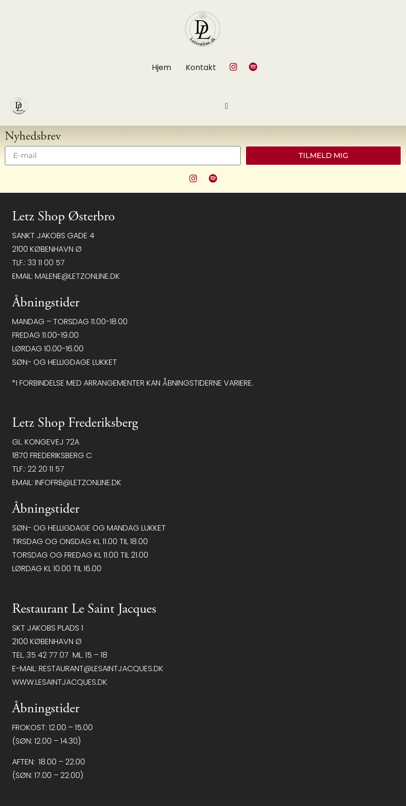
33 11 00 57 (46, 262)
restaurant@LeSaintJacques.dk (101, 668)
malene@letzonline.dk (77, 276)
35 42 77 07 (48, 655)
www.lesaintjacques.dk (59, 682)
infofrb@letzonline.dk (78, 482)
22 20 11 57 (46, 469)
